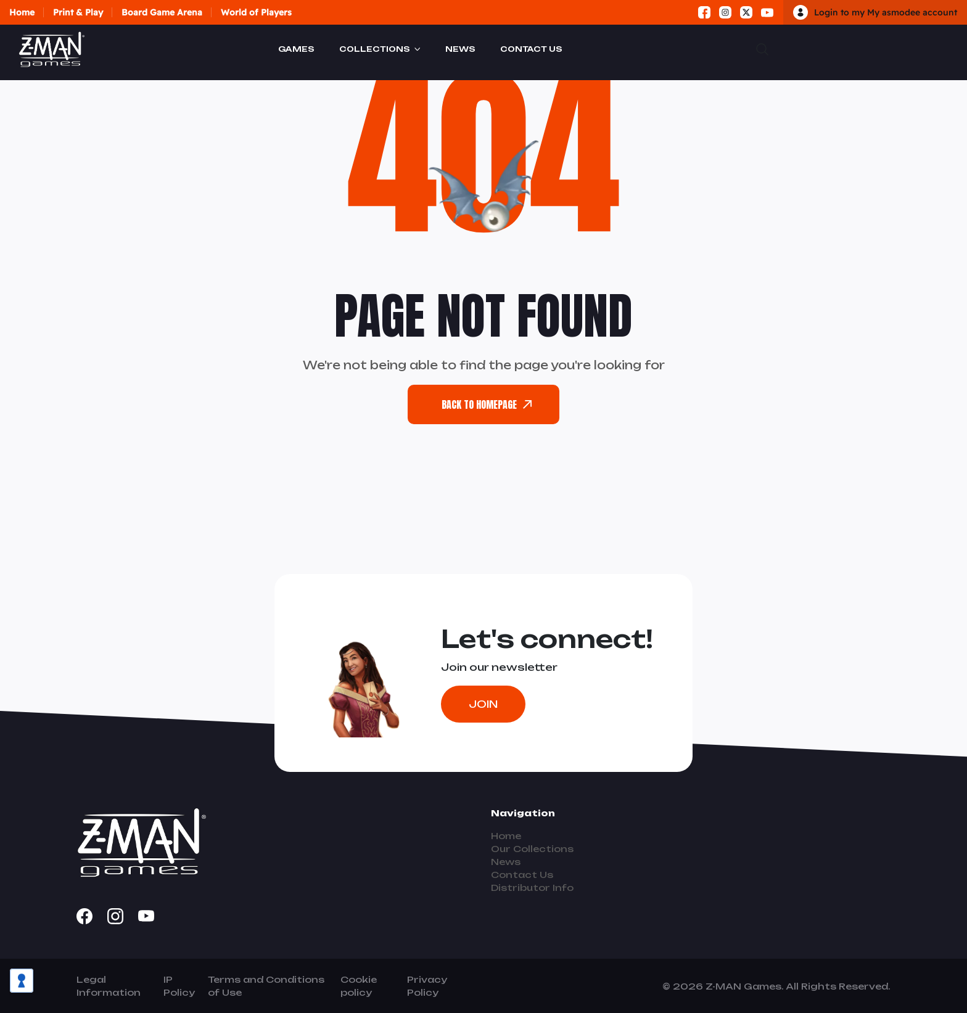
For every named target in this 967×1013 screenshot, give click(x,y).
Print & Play (78, 12)
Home (22, 12)
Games (296, 49)
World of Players (256, 12)
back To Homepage (487, 404)
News (460, 49)
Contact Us (531, 49)
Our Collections (532, 848)
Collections (374, 49)
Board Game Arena (161, 12)
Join (483, 704)
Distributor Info (532, 887)
